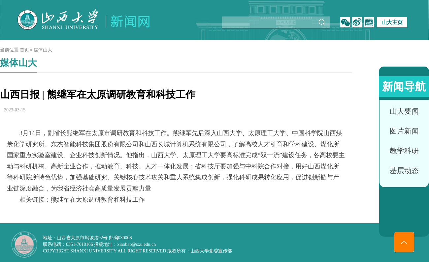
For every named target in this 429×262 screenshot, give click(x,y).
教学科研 (404, 151)
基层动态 (404, 170)
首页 (24, 49)
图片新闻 (404, 131)
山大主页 (392, 22)
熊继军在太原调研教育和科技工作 (98, 199)
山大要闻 (404, 111)
